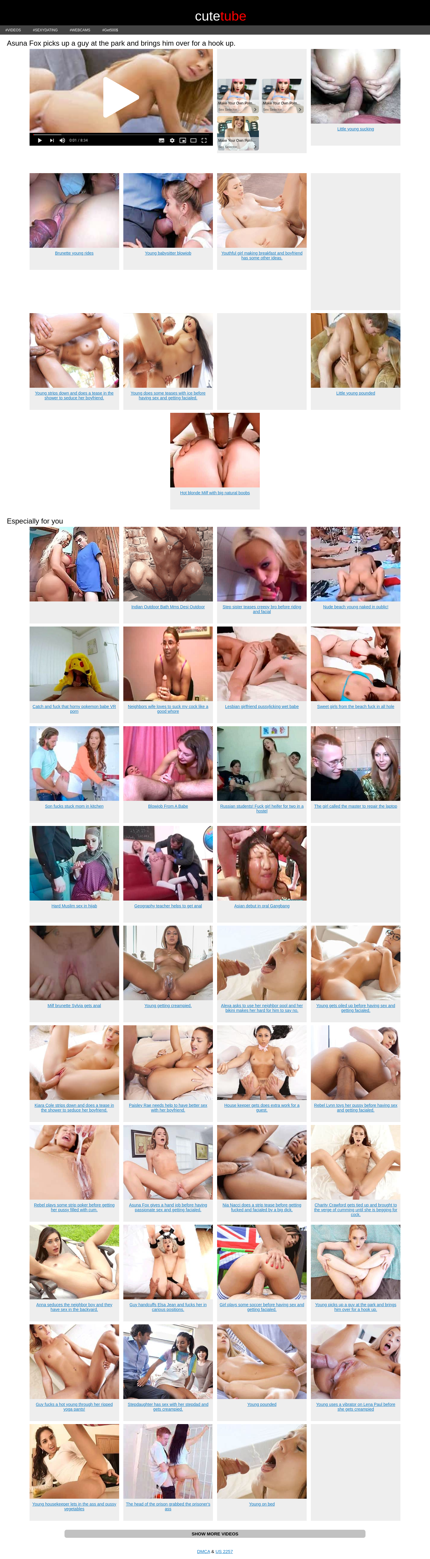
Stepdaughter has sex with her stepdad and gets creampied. (168, 1407)
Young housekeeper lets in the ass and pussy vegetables (74, 1506)
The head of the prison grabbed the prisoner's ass (168, 1506)
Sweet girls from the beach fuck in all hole (355, 706)
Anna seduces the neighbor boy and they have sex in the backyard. (74, 1307)
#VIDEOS (13, 30)
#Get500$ (110, 30)
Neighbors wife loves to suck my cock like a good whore (168, 709)
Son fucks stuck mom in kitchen (74, 806)
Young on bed (262, 1504)
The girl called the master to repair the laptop (355, 806)
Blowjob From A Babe (168, 806)
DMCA (203, 1551)
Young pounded (262, 1404)
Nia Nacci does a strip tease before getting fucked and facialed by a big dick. (261, 1207)
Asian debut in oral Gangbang (261, 906)
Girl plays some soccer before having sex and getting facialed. (261, 1307)
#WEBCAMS (80, 30)
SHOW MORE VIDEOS (215, 1533)
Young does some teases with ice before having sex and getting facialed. (167, 395)
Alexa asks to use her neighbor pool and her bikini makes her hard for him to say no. (262, 1008)
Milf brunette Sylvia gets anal (74, 1005)
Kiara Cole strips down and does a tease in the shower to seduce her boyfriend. (74, 1107)
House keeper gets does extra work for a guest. (262, 1107)
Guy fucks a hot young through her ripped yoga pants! (74, 1407)
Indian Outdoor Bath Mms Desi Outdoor (168, 606)
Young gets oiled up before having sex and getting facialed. (355, 1008)
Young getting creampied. (168, 1005)
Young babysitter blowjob (168, 253)
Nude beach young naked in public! (355, 606)
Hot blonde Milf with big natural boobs (215, 492)
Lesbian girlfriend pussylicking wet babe (262, 706)
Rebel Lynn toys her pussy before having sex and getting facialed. (355, 1107)
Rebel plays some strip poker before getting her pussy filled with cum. (74, 1207)
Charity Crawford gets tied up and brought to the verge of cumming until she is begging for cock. (355, 1210)
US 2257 (224, 1551)
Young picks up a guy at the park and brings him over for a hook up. (355, 1307)
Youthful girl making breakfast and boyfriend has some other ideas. (261, 255)
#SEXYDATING (45, 30)
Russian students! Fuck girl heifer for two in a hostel (261, 808)
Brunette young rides (74, 253)
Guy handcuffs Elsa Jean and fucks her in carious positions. (168, 1307)
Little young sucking (355, 129)
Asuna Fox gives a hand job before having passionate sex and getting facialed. (168, 1207)
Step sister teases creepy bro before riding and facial (262, 609)
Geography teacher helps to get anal (168, 906)
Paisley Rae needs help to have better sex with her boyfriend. (168, 1107)
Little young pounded (355, 393)
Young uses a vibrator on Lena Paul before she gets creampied (355, 1407)
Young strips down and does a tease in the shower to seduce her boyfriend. (74, 395)
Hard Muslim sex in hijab (74, 906)
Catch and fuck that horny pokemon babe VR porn (74, 709)
